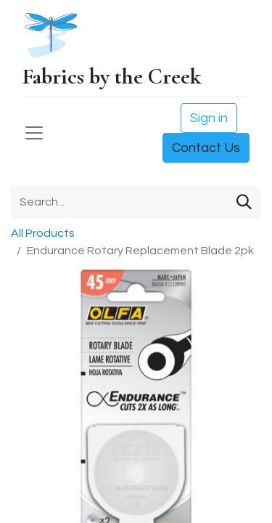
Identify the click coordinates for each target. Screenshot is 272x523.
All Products (43, 233)
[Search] (244, 202)
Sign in (209, 118)
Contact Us (206, 148)
